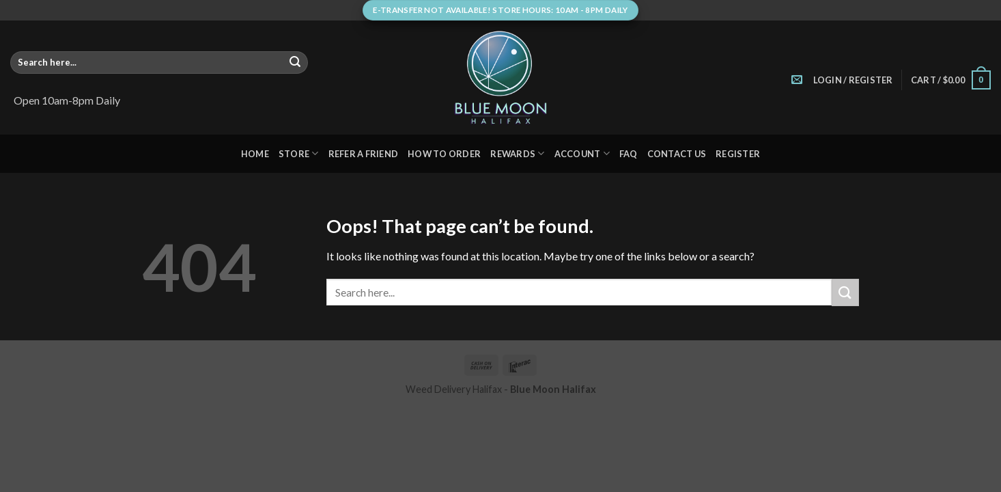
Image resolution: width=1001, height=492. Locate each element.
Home (255, 153)
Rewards (517, 153)
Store (299, 153)
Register (738, 153)
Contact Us (677, 153)
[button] (853, 80)
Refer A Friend (363, 153)
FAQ (628, 153)
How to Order (444, 153)
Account (582, 153)
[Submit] (295, 62)
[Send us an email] (796, 80)
